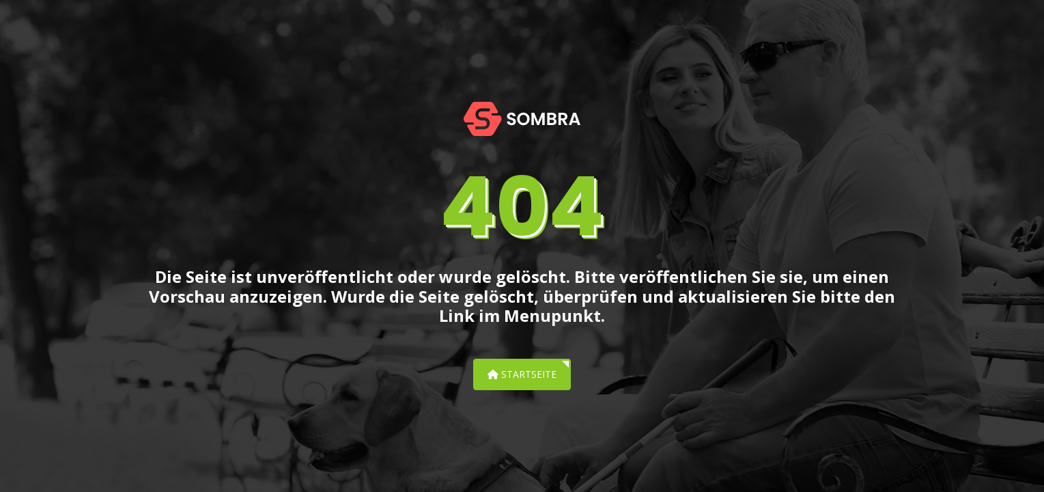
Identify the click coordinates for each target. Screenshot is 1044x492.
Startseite (522, 374)
